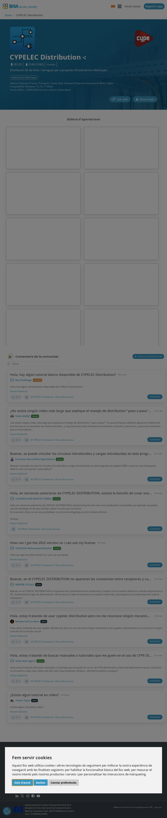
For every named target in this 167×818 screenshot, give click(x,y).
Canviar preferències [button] (63, 782)
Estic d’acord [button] (22, 782)
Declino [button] (40, 782)
